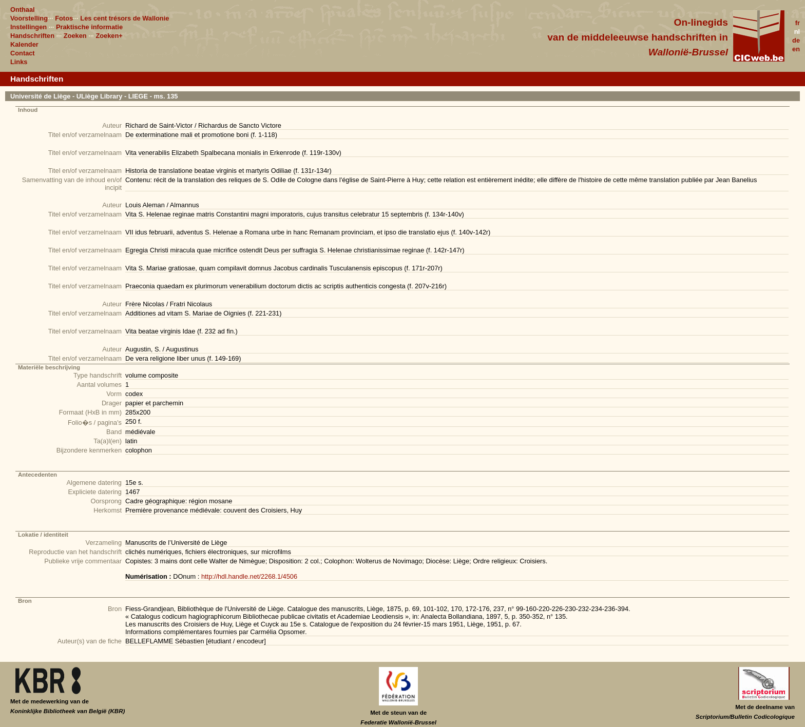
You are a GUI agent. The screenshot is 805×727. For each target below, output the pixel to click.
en (796, 49)
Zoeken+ (108, 36)
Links (18, 62)
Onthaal (22, 9)
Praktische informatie (89, 27)
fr (797, 23)
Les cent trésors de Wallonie (124, 18)
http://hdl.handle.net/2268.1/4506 (249, 576)
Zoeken (75, 36)
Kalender (24, 44)
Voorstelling (29, 18)
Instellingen (28, 27)
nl (797, 31)
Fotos (64, 18)
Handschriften (32, 36)
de (796, 40)
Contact (22, 53)
